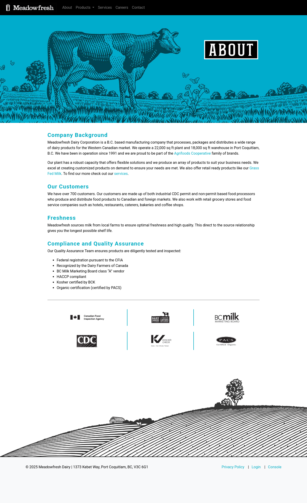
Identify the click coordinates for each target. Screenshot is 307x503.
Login (256, 467)
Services (105, 7)
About (67, 7)
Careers (121, 7)
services (121, 173)
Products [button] (84, 7)
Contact (138, 7)
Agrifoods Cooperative (192, 153)
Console (274, 467)
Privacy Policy (233, 467)
